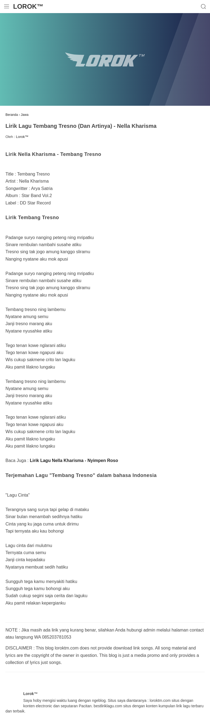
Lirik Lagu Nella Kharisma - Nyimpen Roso (74, 460)
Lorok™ (28, 6)
